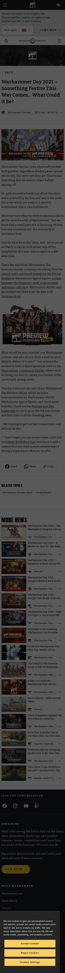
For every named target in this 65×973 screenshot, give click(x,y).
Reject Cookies (30, 953)
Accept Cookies (30, 943)
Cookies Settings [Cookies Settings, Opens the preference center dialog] (30, 962)
